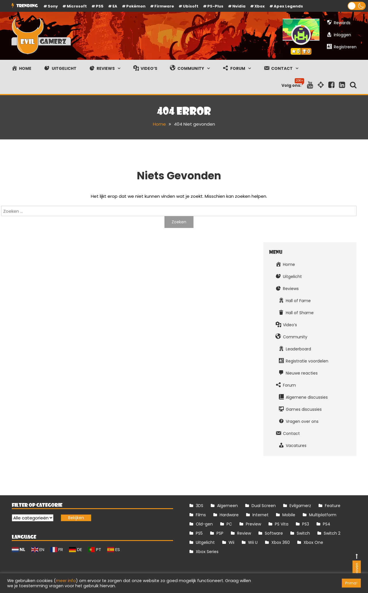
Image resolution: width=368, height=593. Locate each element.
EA (114, 6)
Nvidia (239, 6)
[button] (357, 6)
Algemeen (227, 505)
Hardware (229, 515)
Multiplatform (322, 515)
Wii (231, 542)
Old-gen (204, 524)
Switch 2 (332, 533)
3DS (199, 505)
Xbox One (313, 542)
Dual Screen (264, 505)
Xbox (259, 6)
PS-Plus (215, 6)
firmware (164, 6)
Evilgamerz (300, 505)
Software (274, 533)
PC (229, 524)
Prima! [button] (351, 583)
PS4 (326, 524)
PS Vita (281, 524)
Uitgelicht (205, 542)
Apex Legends (288, 6)
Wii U (253, 542)
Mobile (288, 515)
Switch (303, 533)
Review (244, 533)
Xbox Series (207, 551)
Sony (53, 6)
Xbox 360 (280, 542)
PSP (219, 533)
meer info (66, 581)
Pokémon (135, 6)
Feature (332, 505)
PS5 (99, 6)
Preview (253, 524)
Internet (260, 515)
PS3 (305, 524)
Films (201, 515)
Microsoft (77, 6)
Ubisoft (190, 6)
